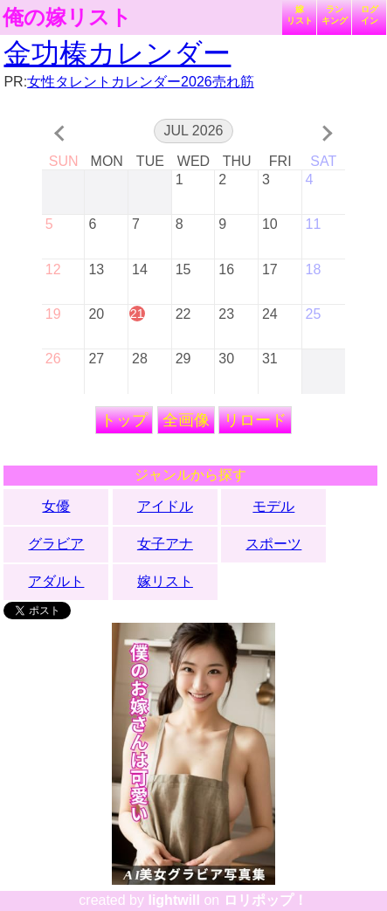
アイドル (165, 506)
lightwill (174, 900)
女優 (56, 506)
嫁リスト (300, 14)
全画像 (186, 420)
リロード (255, 420)
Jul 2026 (194, 130)
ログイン (369, 14)
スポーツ (273, 543)
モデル (273, 506)
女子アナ (165, 543)
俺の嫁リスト (67, 17)
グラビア (56, 543)
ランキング (334, 14)
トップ (124, 420)
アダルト (56, 581)
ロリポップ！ (266, 900)
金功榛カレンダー (117, 53)
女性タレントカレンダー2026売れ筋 (140, 81)
